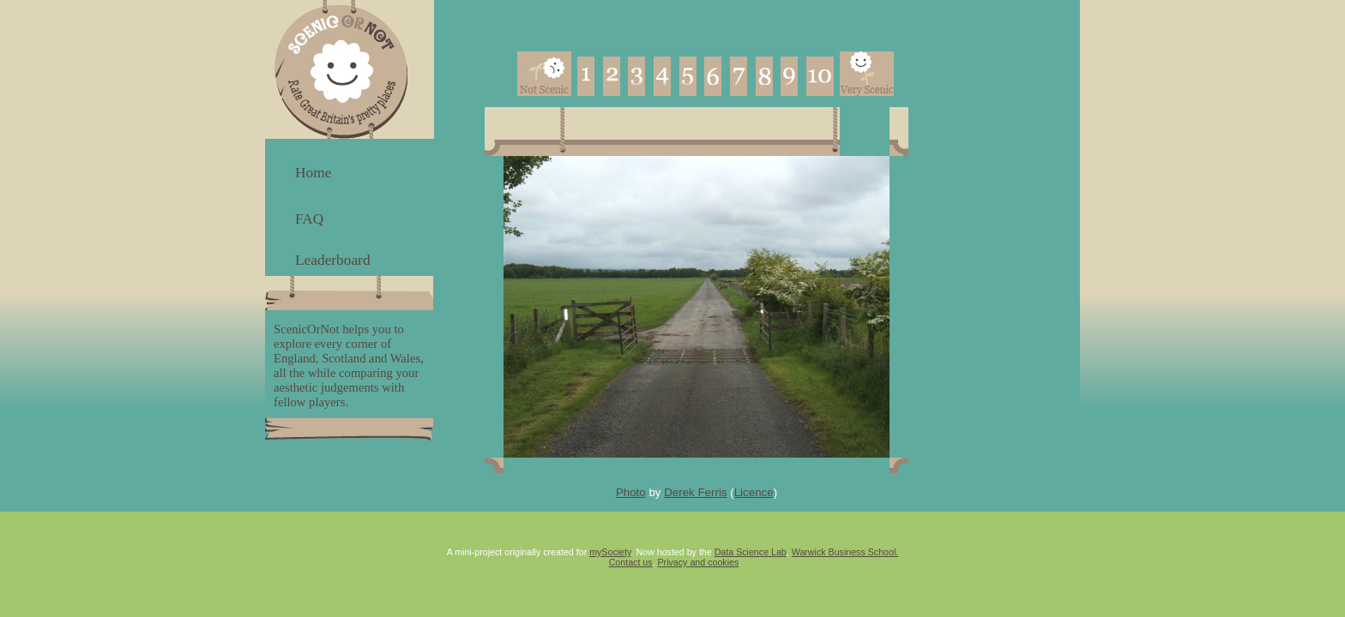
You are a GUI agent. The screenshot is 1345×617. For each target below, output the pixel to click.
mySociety (609, 552)
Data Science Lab (751, 552)
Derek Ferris (695, 492)
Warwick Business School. (845, 552)
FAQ (309, 219)
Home (313, 173)
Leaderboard (333, 260)
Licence (754, 492)
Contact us (631, 562)
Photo (631, 492)
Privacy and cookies (698, 562)
